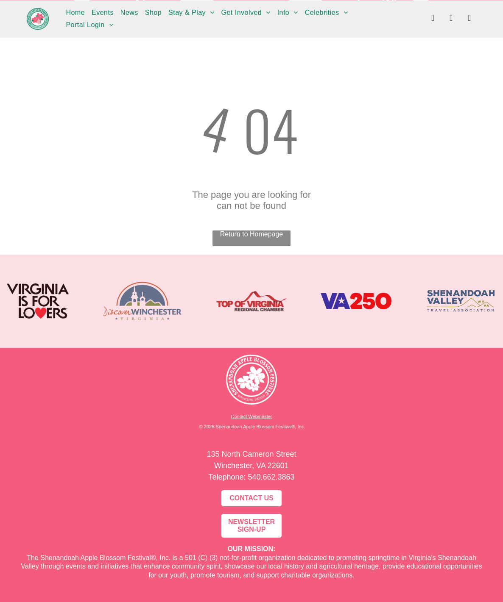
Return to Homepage (251, 234)
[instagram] (451, 18)
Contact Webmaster (251, 416)
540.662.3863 (271, 477)
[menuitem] (75, 13)
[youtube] (469, 18)
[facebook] (433, 18)
